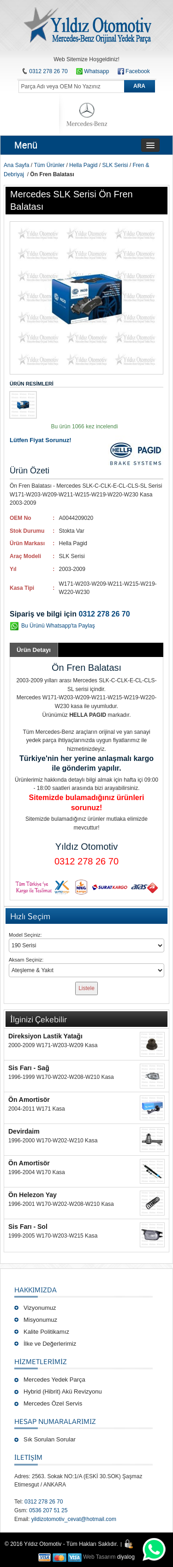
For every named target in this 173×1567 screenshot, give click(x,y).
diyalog (126, 1557)
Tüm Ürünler (49, 165)
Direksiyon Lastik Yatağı (45, 1036)
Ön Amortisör (29, 1099)
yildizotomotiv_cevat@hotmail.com (73, 1519)
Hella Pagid (83, 165)
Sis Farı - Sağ (28, 1068)
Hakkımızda (35, 1289)
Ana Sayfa (16, 165)
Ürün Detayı (34, 649)
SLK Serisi (115, 165)
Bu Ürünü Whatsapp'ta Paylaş (58, 625)
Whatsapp (92, 71)
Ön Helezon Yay (32, 1194)
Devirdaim (24, 1131)
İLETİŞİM (28, 1457)
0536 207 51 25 (48, 1510)
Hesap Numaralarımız (55, 1421)
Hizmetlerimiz (40, 1361)
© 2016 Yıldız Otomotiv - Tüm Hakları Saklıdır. (61, 1544)
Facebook (137, 71)
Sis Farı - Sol (28, 1226)
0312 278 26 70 (48, 71)
